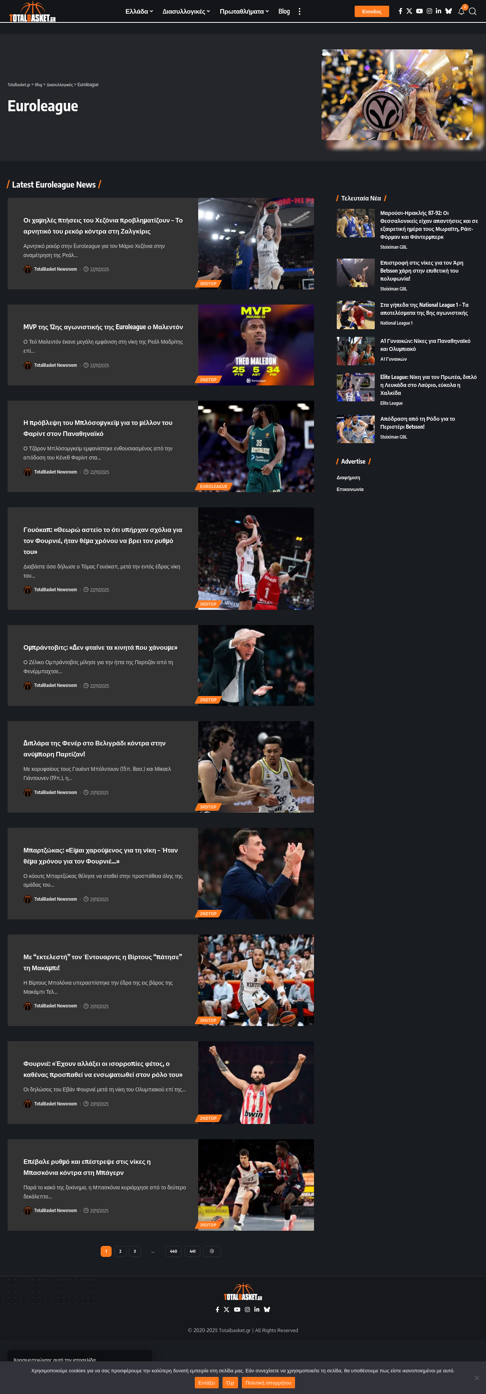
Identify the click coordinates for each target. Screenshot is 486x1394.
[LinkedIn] (438, 11)
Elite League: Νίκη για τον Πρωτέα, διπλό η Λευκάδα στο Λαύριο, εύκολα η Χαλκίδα (428, 371)
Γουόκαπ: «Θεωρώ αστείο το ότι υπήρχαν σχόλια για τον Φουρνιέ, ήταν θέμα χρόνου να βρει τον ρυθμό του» (104, 560)
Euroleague (214, 506)
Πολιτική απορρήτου (268, 1383)
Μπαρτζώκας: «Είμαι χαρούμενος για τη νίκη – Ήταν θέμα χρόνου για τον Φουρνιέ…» (99, 891)
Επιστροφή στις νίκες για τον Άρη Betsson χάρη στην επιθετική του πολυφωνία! (422, 256)
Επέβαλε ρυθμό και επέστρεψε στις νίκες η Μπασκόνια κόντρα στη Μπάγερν (105, 1217)
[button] (299, 11)
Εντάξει (207, 1383)
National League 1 (397, 309)
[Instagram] (429, 11)
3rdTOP (209, 293)
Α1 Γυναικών (394, 346)
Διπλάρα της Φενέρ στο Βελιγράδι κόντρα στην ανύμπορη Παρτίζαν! (104, 779)
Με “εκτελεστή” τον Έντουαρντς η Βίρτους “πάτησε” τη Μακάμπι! (89, 1003)
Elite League (392, 390)
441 (193, 1304)
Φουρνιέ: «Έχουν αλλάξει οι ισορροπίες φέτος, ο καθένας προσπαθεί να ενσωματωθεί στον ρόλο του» (100, 1115)
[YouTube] (419, 11)
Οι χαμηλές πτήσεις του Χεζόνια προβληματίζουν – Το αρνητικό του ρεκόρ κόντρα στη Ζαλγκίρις (103, 230)
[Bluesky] (448, 11)
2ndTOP (209, 400)
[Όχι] (476, 1377)
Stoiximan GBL (394, 232)
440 (173, 1304)
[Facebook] (400, 11)
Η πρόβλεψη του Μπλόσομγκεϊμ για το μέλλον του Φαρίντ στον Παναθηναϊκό (97, 448)
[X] (409, 11)
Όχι (230, 1383)
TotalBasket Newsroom (57, 280)
